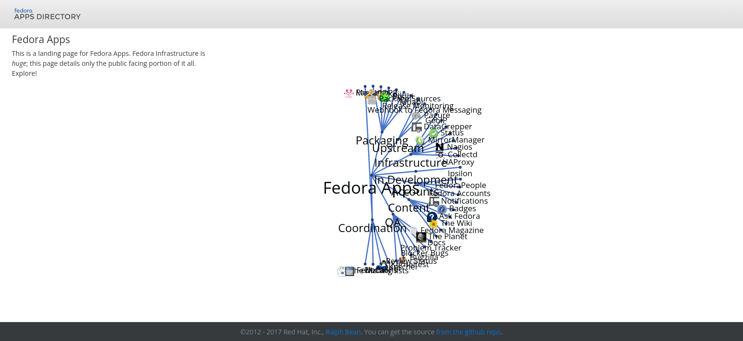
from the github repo (468, 331)
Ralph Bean (343, 331)
